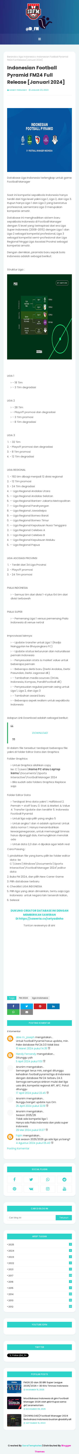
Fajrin (19, 1135)
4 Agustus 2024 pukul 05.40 (33, 1143)
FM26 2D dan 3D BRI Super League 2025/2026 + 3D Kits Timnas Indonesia (45, 1384)
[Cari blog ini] (31, 1217)
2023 (40, 1257)
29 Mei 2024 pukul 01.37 (31, 1130)
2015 (40, 1288)
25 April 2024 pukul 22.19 (31, 1106)
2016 (40, 1281)
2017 (40, 1275)
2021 (40, 1269)
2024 (40, 1250)
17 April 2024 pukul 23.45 (31, 1093)
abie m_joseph (25, 1037)
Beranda (12, 56)
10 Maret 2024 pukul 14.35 (32, 1048)
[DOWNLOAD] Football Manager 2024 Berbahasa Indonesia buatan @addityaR (47, 1417)
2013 (40, 1300)
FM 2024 (23, 997)
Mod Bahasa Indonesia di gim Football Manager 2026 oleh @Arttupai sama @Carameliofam (46, 1402)
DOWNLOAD (40, 733)
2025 (40, 1244)
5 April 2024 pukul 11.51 (29, 1061)
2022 (40, 1263)
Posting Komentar (18, 1148)
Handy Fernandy (18, 90)
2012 (40, 1307)
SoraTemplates (32, 1445)
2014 (40, 1294)
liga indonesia (27, 56)
